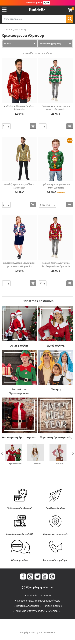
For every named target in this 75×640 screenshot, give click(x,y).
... (2, 29)
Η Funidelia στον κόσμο (37, 595)
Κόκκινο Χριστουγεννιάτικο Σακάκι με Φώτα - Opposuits (56, 264)
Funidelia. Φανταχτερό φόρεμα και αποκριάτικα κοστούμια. (37, 10)
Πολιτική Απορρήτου (27, 605)
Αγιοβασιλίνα (55, 345)
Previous (2, 453)
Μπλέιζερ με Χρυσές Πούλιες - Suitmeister (19, 186)
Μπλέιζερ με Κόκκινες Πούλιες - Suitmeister (19, 107)
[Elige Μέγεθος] (6, 126)
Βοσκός (59, 463)
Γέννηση (55, 389)
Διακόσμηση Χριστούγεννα (19, 437)
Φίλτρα (7, 43)
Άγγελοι (37, 463)
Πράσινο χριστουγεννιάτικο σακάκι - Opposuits (56, 107)
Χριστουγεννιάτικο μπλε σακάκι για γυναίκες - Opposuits (19, 264)
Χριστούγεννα (15, 463)
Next (72, 453)
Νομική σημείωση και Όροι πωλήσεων (38, 600)
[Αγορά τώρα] (33, 126)
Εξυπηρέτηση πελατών (37, 587)
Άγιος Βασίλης (19, 345)
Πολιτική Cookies (52, 605)
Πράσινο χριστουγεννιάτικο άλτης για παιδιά (56, 186)
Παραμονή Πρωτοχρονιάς (56, 437)
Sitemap (53, 610)
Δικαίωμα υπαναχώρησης (30, 610)
